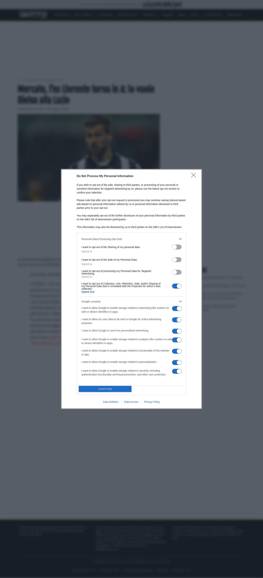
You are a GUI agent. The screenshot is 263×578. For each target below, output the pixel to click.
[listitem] (131, 239)
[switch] (177, 247)
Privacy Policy (152, 401)
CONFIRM (105, 389)
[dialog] (131, 289)
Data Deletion (111, 401)
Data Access (131, 401)
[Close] (194, 176)
